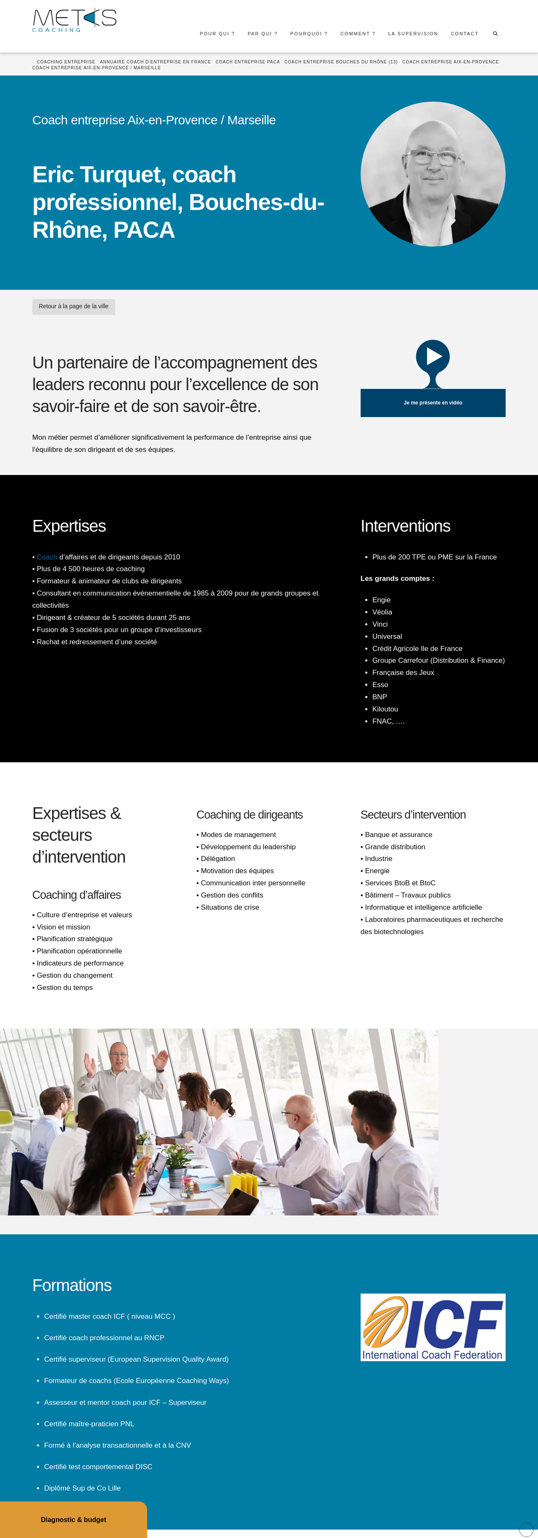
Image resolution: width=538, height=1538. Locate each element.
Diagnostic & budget (73, 1519)
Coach (47, 557)
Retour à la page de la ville (73, 306)
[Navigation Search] (495, 33)
